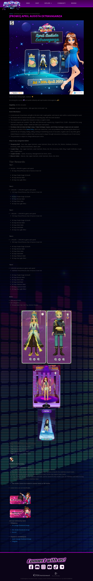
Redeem (73, 3)
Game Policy (30, 129)
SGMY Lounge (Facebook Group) (21, 539)
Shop (37, 3)
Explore (47, 3)
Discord (14, 532)
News (28, 3)
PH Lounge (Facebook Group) (20, 525)
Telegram (14, 541)
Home (11, 14)
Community (61, 3)
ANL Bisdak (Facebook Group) (21, 530)
